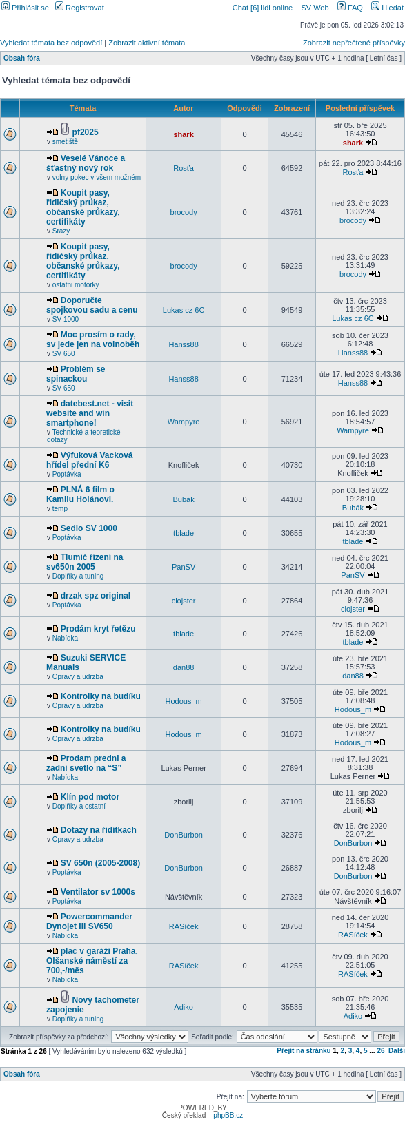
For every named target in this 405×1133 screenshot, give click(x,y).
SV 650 (63, 353)
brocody (183, 212)
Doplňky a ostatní (79, 806)
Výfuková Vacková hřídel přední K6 (89, 460)
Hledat (387, 7)
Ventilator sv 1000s (98, 892)
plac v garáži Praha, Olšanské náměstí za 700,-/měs (92, 960)
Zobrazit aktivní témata (146, 43)
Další (396, 1050)
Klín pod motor (90, 797)
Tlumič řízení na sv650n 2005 (84, 562)
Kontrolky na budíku (101, 696)
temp (60, 508)
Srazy (61, 231)
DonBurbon (183, 835)
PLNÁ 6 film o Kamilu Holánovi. (80, 494)
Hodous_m (183, 701)
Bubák (183, 499)
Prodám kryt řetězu (98, 629)
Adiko (183, 1007)
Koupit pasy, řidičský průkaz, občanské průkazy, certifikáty (83, 207)
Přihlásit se (25, 7)
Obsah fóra (21, 58)
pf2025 (85, 132)
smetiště (65, 141)
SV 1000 (65, 319)
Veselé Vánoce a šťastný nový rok (85, 163)
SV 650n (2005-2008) (100, 863)
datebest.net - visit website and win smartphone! (89, 413)
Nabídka (65, 638)
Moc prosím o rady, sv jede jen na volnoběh (92, 339)
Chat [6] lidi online (264, 7)
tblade (183, 533)
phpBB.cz (228, 1115)
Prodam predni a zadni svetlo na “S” (86, 763)
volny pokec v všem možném (96, 177)
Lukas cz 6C (184, 310)
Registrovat (79, 7)
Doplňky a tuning (78, 576)
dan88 (184, 667)
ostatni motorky (75, 285)
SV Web (314, 7)
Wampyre (184, 421)
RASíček (184, 926)
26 (380, 1050)
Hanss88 (183, 344)
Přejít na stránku (303, 1050)
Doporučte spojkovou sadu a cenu (92, 305)
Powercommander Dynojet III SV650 (89, 921)
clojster (184, 600)
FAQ (350, 7)
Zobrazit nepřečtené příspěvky (354, 43)
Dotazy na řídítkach (99, 830)
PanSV (183, 567)
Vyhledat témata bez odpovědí (51, 43)
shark (183, 134)
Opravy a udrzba (77, 676)
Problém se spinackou (75, 374)
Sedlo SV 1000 (89, 528)
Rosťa (183, 168)
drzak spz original (95, 596)
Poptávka (66, 474)
